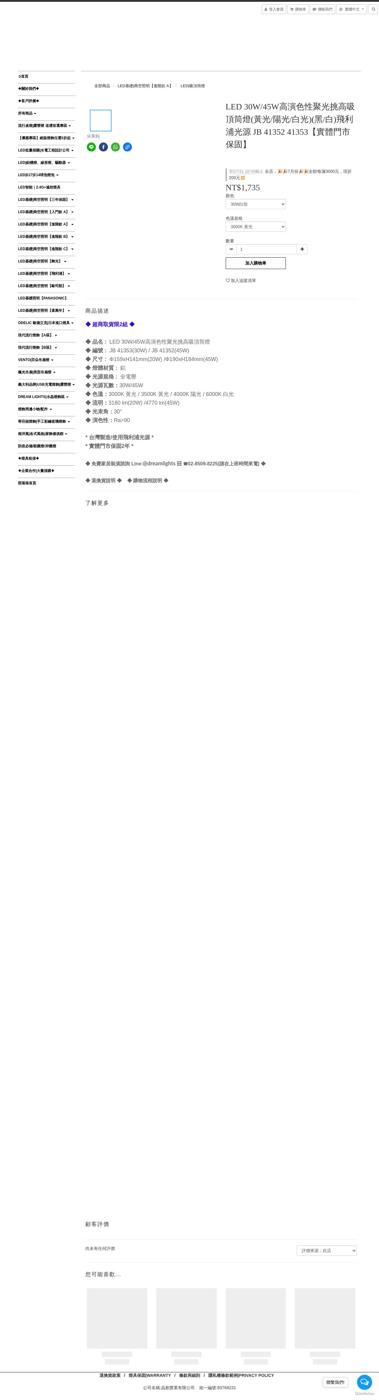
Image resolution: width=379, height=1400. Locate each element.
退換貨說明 (103, 480)
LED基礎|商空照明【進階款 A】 (46, 224)
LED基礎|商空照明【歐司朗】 (44, 286)
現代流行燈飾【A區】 (37, 335)
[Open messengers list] (364, 1382)
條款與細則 (189, 1375)
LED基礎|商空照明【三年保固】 (46, 200)
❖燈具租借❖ (28, 458)
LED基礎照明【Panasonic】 (43, 298)
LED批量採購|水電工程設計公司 (46, 150)
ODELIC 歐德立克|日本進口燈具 (46, 323)
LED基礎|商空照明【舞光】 (42, 261)
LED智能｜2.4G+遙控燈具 (39, 187)
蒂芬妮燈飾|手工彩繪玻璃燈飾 (44, 421)
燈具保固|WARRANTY (150, 1375)
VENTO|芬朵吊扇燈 (35, 360)
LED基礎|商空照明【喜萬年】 (44, 310)
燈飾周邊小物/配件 (35, 409)
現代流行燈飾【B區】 (37, 347)
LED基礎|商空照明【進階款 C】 (46, 249)
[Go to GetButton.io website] (364, 1394)
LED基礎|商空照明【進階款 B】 (46, 236)
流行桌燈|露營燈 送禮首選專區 (44, 126)
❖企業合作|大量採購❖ (36, 471)
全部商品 (102, 86)
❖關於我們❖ (28, 89)
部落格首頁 (27, 483)
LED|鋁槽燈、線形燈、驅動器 (44, 163)
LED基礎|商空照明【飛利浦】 (44, 273)
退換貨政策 (110, 1375)
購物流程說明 (147, 480)
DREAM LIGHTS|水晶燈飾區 (43, 397)
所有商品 (27, 113)
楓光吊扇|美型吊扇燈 (37, 372)
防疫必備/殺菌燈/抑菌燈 (37, 446)
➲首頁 (23, 76)
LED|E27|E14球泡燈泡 (38, 175)
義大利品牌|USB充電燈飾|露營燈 (46, 384)
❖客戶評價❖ (28, 101)
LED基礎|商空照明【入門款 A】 (46, 212)
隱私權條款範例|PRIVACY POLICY (241, 1375)
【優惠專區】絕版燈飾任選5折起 (46, 138)
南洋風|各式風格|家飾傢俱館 (42, 434)
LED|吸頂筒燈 (193, 86)
